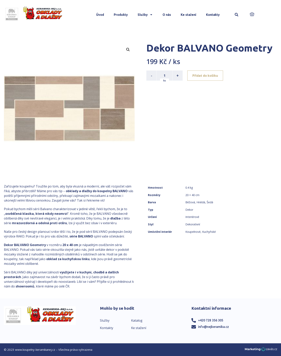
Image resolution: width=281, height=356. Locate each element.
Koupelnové (193, 232)
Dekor (189, 209)
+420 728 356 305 (210, 320)
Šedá (210, 202)
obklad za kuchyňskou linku (68, 259)
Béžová (190, 202)
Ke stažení (188, 14)
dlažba (115, 218)
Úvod (100, 14)
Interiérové (192, 217)
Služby (145, 14)
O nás (167, 14)
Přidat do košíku (205, 75)
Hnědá (201, 202)
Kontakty (213, 14)
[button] (236, 15)
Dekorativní (192, 224)
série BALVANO (81, 236)
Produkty (121, 14)
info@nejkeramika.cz (213, 326)
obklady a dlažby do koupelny (89, 191)
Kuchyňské (209, 232)
